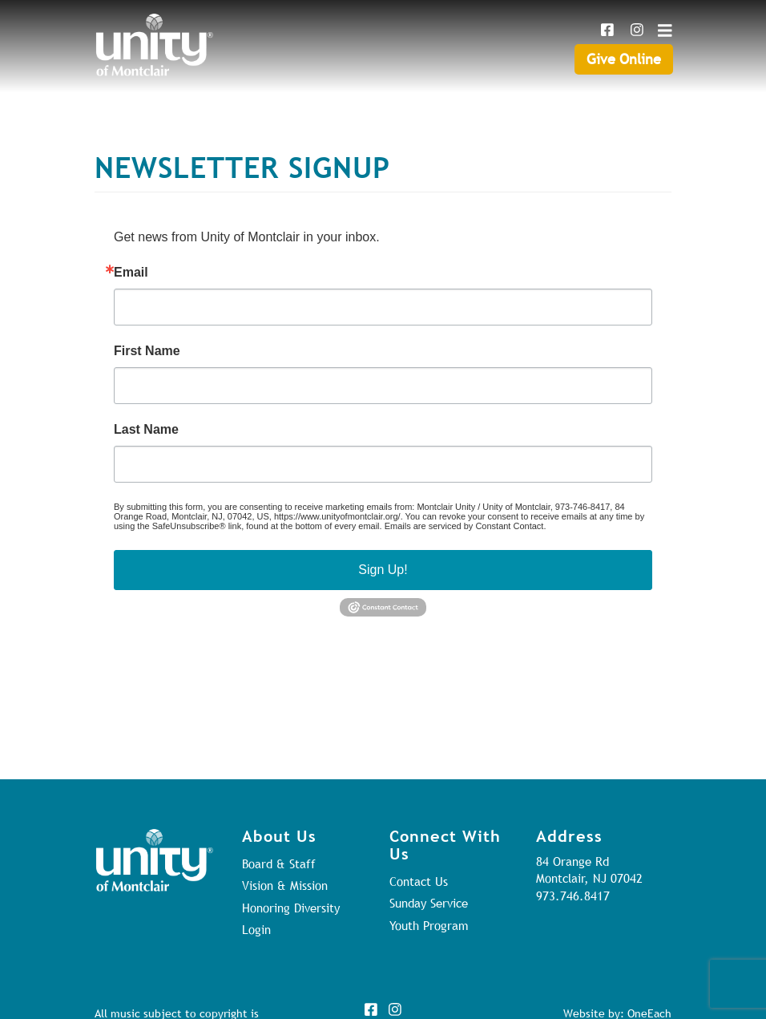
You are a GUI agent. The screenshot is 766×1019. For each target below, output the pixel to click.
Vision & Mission (285, 885)
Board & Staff (279, 863)
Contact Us (418, 881)
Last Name (146, 429)
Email (131, 272)
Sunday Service (428, 903)
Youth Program (428, 925)
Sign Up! (382, 569)
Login (256, 929)
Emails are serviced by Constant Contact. (465, 526)
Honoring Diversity (291, 908)
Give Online (624, 59)
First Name (147, 351)
